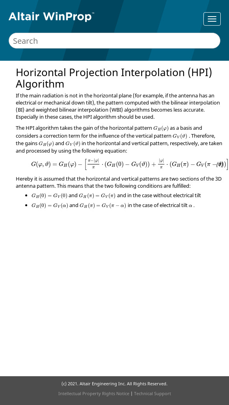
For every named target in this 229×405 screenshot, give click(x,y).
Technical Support (152, 393)
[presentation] (161, 128)
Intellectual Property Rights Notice (93, 393)
